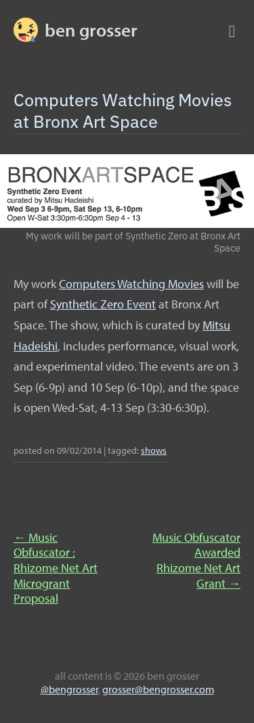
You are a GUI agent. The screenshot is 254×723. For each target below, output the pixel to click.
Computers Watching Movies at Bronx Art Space (123, 110)
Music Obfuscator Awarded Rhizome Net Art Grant (196, 560)
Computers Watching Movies (131, 283)
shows (154, 450)
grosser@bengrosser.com (158, 689)
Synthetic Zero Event (103, 304)
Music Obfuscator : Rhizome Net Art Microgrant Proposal (56, 568)
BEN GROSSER (91, 29)
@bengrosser (69, 689)
